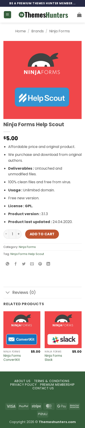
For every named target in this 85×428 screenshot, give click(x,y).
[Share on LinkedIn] (48, 264)
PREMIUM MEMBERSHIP (57, 385)
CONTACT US (43, 388)
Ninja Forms (59, 31)
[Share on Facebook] (15, 264)
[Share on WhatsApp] (7, 264)
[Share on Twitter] (24, 264)
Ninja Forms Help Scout (27, 254)
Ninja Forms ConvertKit (12, 358)
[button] (7, 15)
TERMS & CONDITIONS (51, 381)
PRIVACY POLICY (23, 385)
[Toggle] (7, 293)
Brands (37, 31)
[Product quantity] (12, 234)
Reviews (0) (19, 293)
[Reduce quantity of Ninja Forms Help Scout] (6, 234)
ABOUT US (22, 381)
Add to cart (42, 234)
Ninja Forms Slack (53, 358)
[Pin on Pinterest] (40, 264)
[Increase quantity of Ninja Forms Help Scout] (19, 234)
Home (20, 31)
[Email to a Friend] (32, 264)
